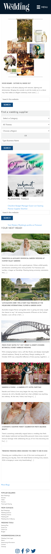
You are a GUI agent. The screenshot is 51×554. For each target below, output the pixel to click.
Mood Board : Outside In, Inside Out (16, 83)
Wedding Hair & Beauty (8, 519)
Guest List (33, 206)
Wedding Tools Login (7, 538)
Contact (3, 544)
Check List (4, 529)
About (3, 540)
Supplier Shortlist (20, 209)
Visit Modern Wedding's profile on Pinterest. (25, 225)
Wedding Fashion (6, 512)
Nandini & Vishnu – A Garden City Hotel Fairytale (21, 387)
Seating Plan (4, 525)
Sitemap (3, 546)
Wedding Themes (6, 514)
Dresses (3, 497)
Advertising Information (8, 542)
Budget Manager (22, 206)
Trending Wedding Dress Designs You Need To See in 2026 (24, 451)
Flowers (3, 502)
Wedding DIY (5, 517)
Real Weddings (5, 495)
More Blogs (5, 485)
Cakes (3, 499)
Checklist (11, 206)
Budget (3, 531)
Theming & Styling (6, 504)
